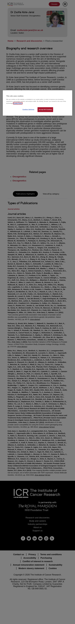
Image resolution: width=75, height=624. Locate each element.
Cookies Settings (28, 109)
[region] (37, 103)
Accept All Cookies (45, 109)
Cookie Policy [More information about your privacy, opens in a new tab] (17, 103)
